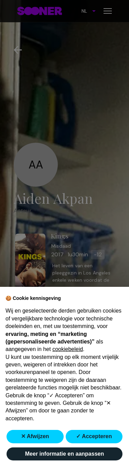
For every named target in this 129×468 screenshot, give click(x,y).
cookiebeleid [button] (67, 349)
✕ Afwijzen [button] (35, 436)
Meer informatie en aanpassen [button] (64, 454)
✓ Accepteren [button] (94, 436)
